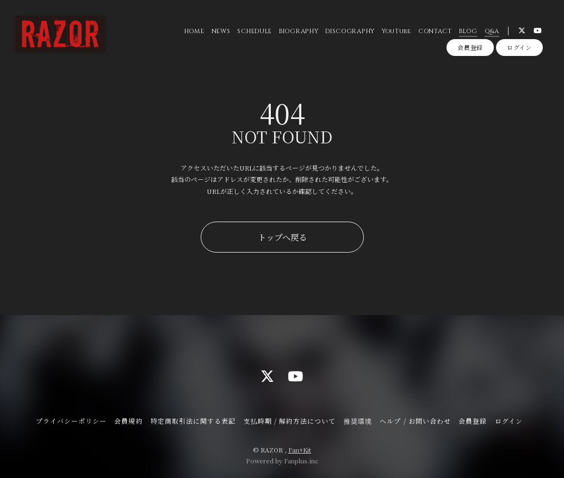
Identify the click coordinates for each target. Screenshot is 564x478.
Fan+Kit (299, 449)
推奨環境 (358, 420)
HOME (193, 32)
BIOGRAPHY (298, 32)
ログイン (519, 50)
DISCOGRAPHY (349, 32)
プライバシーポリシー (71, 420)
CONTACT (434, 32)
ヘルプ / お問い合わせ (415, 420)
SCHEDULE (254, 32)
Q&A (491, 32)
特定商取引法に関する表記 (193, 420)
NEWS (220, 32)
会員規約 (128, 420)
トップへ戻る (282, 237)
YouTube (395, 32)
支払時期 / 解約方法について (290, 420)
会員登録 (470, 50)
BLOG (467, 32)
